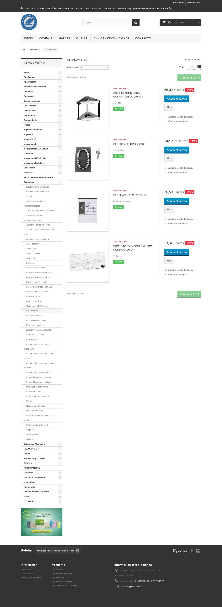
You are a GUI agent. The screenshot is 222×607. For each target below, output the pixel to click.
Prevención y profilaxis (35, 458)
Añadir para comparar (177, 121)
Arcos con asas (33, 253)
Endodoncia (29, 115)
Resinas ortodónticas (35, 406)
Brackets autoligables (35, 268)
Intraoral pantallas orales (37, 387)
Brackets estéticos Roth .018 (39, 272)
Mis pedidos (57, 570)
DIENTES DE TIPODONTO (129, 144)
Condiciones (27, 574)
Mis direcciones (59, 578)
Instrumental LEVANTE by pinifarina (36, 151)
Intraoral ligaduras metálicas (38, 382)
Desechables (30, 106)
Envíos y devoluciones (111, 38)
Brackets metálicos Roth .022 (39, 291)
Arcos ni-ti (30, 258)
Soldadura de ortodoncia (37, 425)
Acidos (29, 196)
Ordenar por (73, 67)
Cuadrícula (191, 67)
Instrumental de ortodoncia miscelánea (37, 346)
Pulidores (28, 473)
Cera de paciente (34, 315)
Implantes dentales (33, 129)
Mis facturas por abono (63, 574)
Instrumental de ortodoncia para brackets (39, 365)
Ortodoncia (29, 182)
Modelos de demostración (37, 192)
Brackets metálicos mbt (36, 282)
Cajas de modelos (34, 301)
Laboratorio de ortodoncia (37, 396)
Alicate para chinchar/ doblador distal (39, 231)
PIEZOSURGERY (32, 449)
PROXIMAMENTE (32, 468)
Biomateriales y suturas (35, 86)
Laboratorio (29, 168)
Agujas (27, 72)
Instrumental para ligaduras (38, 372)
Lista (199, 67)
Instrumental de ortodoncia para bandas (39, 355)
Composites (29, 96)
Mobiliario (28, 172)
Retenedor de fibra (34, 411)
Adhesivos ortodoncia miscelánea (41, 210)
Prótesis (28, 463)
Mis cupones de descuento (64, 586)
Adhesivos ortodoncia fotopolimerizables (34, 203)
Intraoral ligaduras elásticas (38, 377)
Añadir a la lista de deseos (180, 117)
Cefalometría (32, 311)
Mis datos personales (62, 582)
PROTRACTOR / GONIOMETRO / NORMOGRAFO (133, 248)
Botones (30, 263)
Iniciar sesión (193, 2)
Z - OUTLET (29, 501)
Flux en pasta (32, 339)
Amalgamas (29, 77)
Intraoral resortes (33, 391)
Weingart (30, 439)
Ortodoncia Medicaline (34, 444)
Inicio (28, 38)
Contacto (143, 38)
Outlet (81, 38)
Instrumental (30, 144)
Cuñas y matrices (32, 101)
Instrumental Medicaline (35, 158)
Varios (27, 496)
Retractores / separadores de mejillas (38, 417)
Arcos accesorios (34, 244)
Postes (27, 453)
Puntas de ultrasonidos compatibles (35, 479)
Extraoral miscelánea (35, 335)
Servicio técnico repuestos (36, 492)
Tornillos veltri (32, 434)
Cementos (28, 91)
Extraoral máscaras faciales (38, 330)
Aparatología (30, 82)
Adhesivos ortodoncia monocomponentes (34, 217)
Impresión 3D (30, 139)
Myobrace (30, 401)
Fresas (27, 125)
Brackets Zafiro (33, 296)
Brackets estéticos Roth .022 (39, 277)
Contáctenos (178, 2)
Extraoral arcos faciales (36, 325)
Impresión (28, 134)
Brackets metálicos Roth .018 (39, 287)
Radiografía (29, 487)
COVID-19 (45, 38)
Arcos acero (31, 248)
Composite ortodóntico (36, 320)
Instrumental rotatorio (34, 163)
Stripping (30, 430)
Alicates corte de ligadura (37, 239)
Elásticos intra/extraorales (37, 187)
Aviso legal (26, 570)
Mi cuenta (58, 565)
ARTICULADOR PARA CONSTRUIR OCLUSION (128, 95)
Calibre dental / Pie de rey (37, 306)
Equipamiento (30, 120)
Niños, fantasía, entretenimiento (39, 177)
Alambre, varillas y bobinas (38, 225)
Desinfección (30, 110)
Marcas (64, 38)
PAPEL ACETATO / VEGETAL (130, 195)
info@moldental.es (134, 587)
